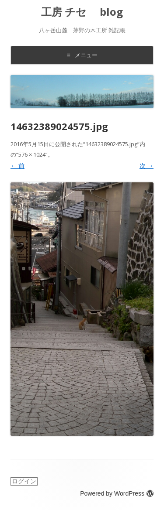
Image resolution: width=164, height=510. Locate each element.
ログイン (24, 481)
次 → (147, 165)
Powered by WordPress (117, 493)
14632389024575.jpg (111, 144)
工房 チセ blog (82, 12)
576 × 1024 (31, 154)
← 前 (17, 165)
